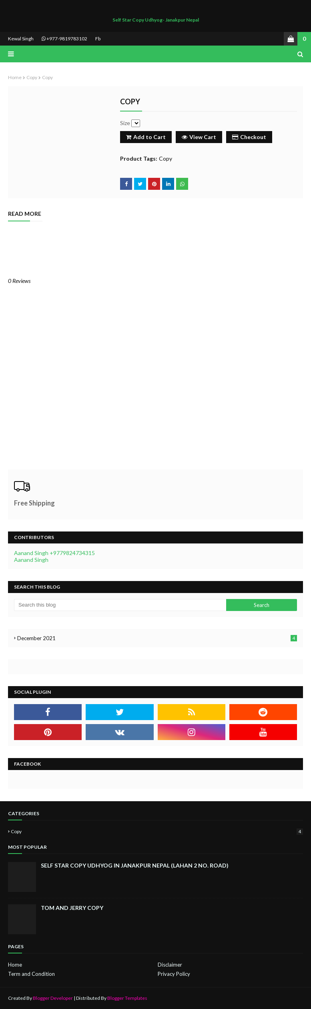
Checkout (249, 136)
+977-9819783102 (64, 39)
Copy (31, 77)
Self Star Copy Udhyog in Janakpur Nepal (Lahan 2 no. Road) (135, 865)
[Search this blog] (120, 605)
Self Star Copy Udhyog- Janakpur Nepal (155, 20)
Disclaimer (170, 964)
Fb (97, 39)
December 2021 (157, 638)
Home (15, 77)
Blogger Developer (53, 998)
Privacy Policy (174, 974)
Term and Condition (31, 974)
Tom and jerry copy (72, 907)
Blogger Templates (127, 998)
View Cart (199, 136)
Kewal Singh (21, 39)
